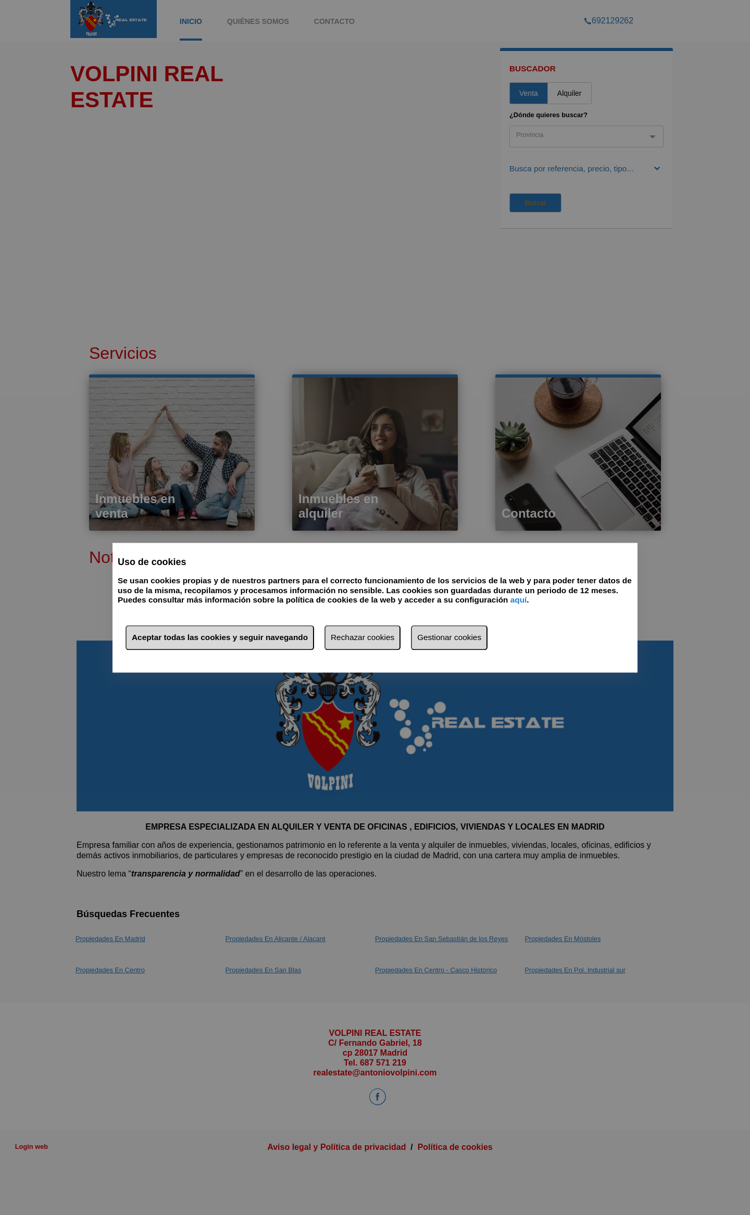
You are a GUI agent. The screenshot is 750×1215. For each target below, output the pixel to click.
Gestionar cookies (449, 637)
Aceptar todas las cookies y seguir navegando (220, 637)
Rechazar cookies (362, 637)
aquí (518, 600)
